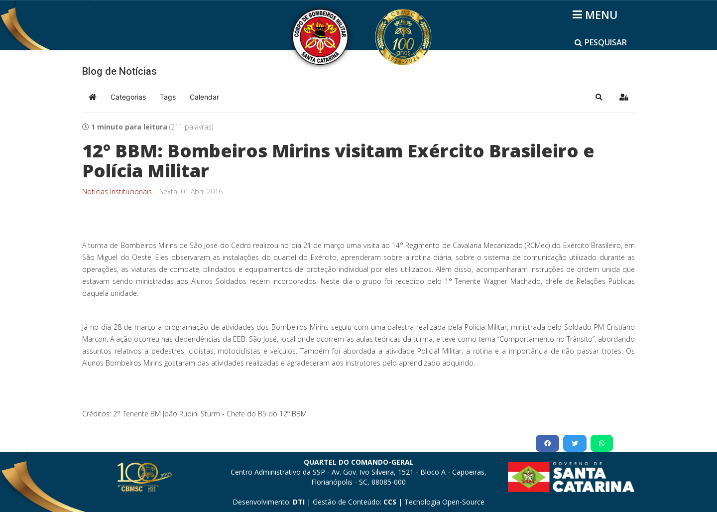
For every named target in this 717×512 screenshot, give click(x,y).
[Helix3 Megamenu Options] (597, 14)
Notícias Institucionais (117, 192)
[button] (599, 97)
